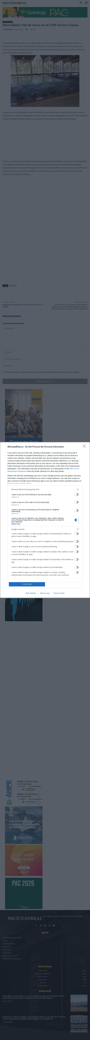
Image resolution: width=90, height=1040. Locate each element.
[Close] (85, 447)
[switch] (77, 494)
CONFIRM (27, 584)
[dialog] (45, 520)
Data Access (45, 593)
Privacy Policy (59, 593)
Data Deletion (31, 593)
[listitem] (45, 489)
